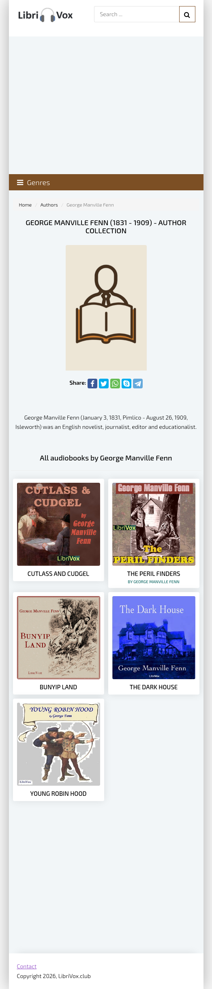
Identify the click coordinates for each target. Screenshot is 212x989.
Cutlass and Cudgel (58, 573)
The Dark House (154, 687)
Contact (27, 966)
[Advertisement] (106, 888)
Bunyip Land (58, 687)
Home (25, 204)
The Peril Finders (153, 577)
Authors (49, 204)
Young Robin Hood (58, 793)
